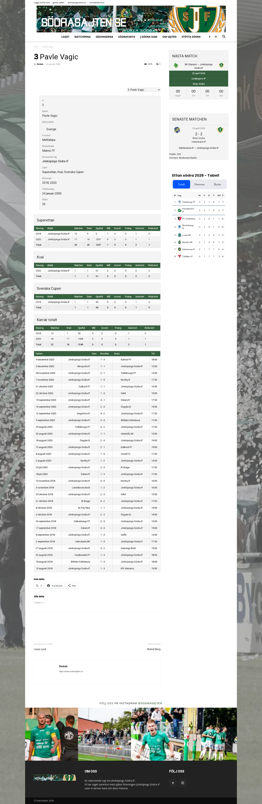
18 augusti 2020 (44, 440)
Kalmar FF (122, 359)
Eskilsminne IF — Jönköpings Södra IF (199, 148)
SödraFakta (126, 36)
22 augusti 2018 (44, 555)
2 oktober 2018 (44, 514)
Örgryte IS (122, 406)
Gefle (120, 534)
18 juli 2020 (41, 474)
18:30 (154, 555)
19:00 (154, 393)
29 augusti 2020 (44, 427)
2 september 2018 (45, 541)
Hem (36, 46)
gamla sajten (58, 2)
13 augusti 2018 (44, 568)
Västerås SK (124, 433)
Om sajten (169, 36)
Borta (117, 353)
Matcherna (82, 36)
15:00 (154, 366)
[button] (223, 37)
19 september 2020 (46, 400)
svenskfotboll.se (96, 2)
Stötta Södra (191, 36)
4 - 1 (102, 400)
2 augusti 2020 (43, 460)
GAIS (120, 393)
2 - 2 (102, 514)
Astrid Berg (153, 649)
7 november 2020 (45, 379)
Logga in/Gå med (42, 2)
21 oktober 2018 (44, 501)
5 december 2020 (45, 366)
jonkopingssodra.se (77, 2)
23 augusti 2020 (44, 433)
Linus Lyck (40, 649)
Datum (39, 353)
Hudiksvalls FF (85, 555)
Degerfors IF (86, 413)
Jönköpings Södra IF (55, 161)
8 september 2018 (45, 534)
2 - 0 (102, 406)
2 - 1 (102, 373)
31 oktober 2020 (44, 386)
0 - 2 (102, 427)
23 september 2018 (46, 521)
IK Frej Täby (86, 507)
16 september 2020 (46, 406)
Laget (65, 36)
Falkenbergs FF (84, 521)
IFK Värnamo (124, 568)
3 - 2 (102, 501)
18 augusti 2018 (44, 561)
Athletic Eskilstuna (127, 420)
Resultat (104, 353)
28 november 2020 (45, 373)
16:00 (154, 480)
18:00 (154, 359)
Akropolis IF (86, 366)
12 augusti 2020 (44, 447)
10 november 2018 (45, 480)
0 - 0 (102, 480)
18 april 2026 (198, 128)
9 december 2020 (45, 359)
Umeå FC (122, 454)
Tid (152, 353)
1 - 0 (102, 379)
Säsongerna (104, 36)
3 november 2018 (45, 487)
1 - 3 (102, 359)
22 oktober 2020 (44, 393)
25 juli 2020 (41, 467)
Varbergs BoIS (125, 548)
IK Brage (122, 467)
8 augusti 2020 (43, 454)
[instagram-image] (51, 734)
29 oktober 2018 (44, 494)
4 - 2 (102, 413)
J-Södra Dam (148, 36)
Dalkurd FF (87, 386)
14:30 (154, 433)
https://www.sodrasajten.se (71, 671)
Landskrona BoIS (83, 487)
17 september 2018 (46, 528)
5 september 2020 (45, 420)
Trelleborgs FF (125, 373)
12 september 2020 (46, 413)
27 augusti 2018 (44, 548)
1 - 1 (102, 366)
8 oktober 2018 (44, 507)
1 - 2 (102, 460)
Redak (40, 64)
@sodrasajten (150, 703)
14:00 (154, 534)
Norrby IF (122, 379)
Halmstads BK (85, 541)
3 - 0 (102, 420)
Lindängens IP (199, 78)
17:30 (154, 379)
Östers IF (122, 400)
